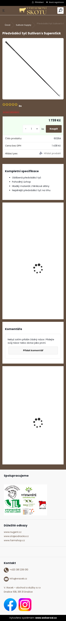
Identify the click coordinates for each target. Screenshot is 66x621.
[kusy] (31, 129)
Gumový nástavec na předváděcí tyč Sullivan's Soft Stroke (31, 278)
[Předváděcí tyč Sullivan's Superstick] (33, 68)
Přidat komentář (33, 350)
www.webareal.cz (46, 617)
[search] (60, 10)
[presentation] (6, 264)
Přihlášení (39, 2)
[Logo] (33, 10)
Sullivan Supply (23, 24)
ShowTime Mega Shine (19, 436)
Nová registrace (56, 2)
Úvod (7, 24)
